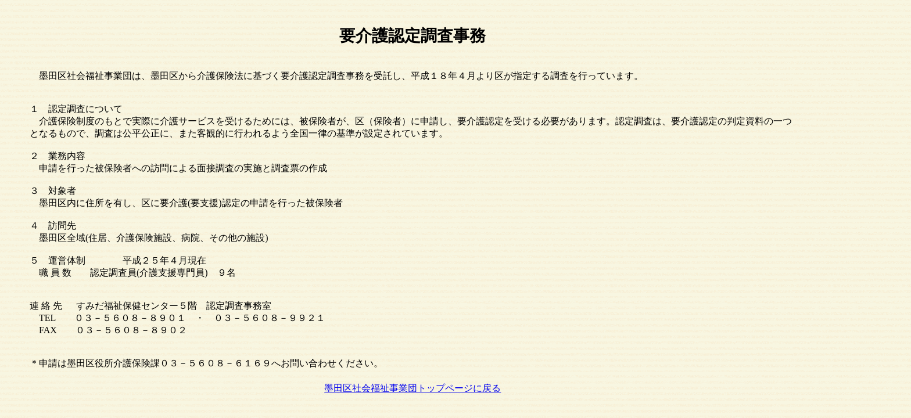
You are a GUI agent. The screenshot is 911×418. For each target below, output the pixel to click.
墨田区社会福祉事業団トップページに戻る (412, 388)
